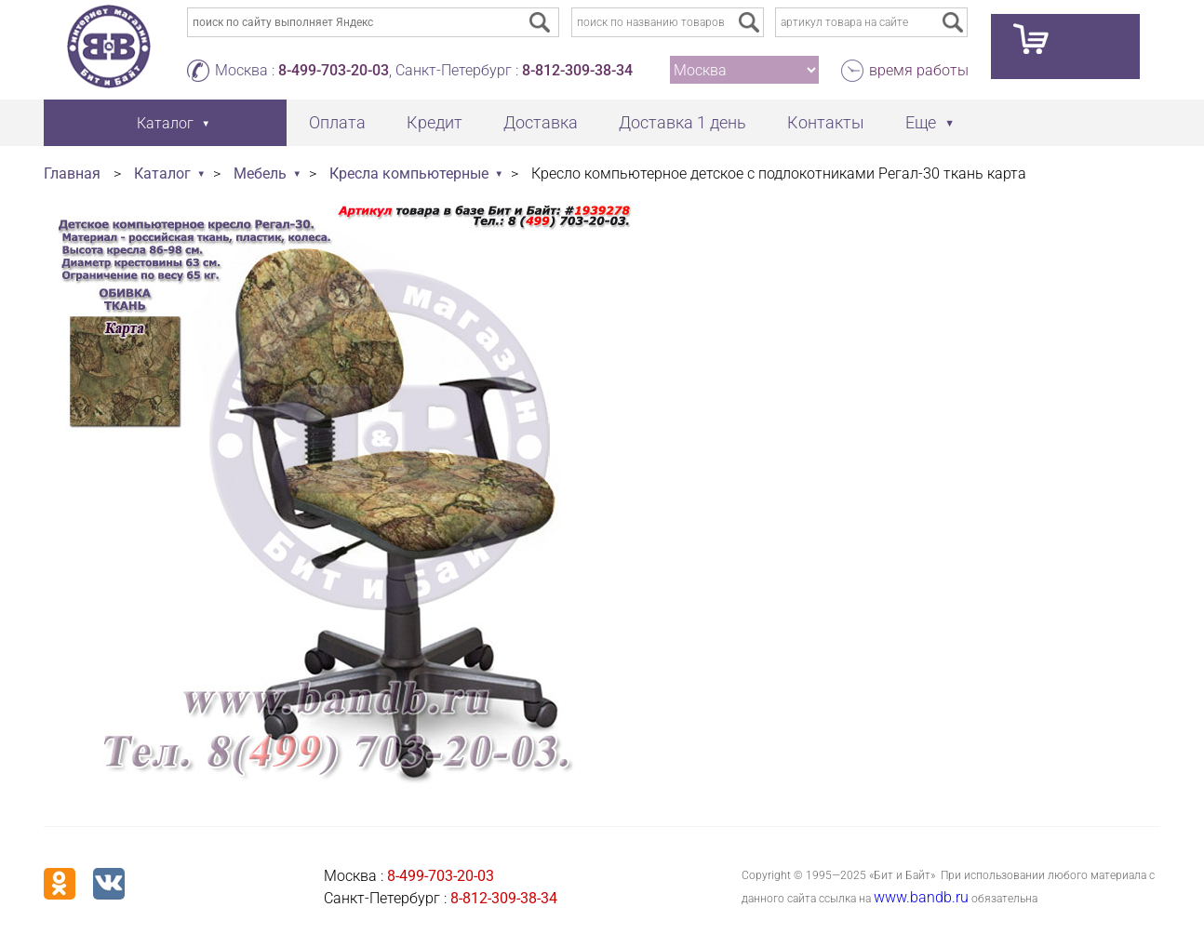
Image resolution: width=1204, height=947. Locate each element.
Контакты (825, 122)
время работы (919, 70)
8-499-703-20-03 (333, 70)
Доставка (540, 122)
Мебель (260, 173)
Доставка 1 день (682, 122)
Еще (920, 122)
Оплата (337, 122)
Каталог (162, 173)
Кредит (434, 122)
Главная (72, 173)
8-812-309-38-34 (577, 70)
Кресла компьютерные (408, 173)
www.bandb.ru (921, 897)
